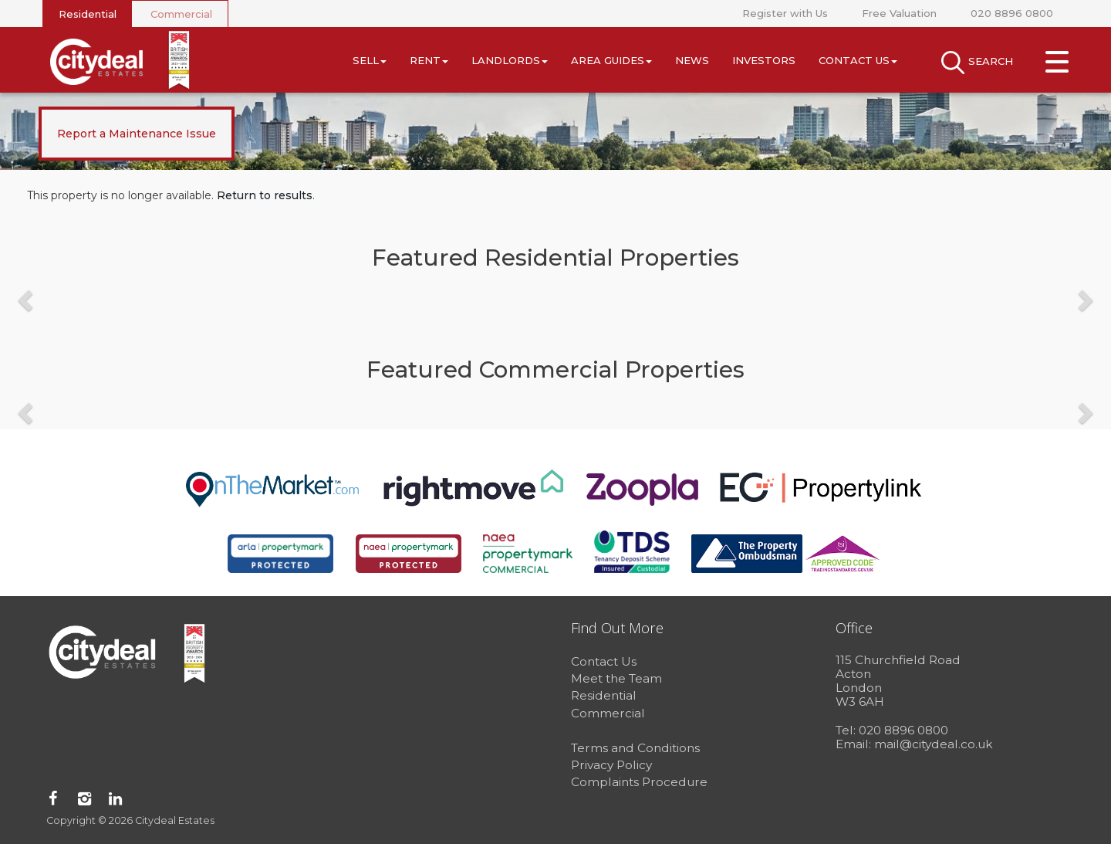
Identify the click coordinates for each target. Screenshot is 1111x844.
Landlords (509, 60)
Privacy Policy (611, 765)
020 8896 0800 (1012, 13)
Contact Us (858, 60)
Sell (370, 60)
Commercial (181, 14)
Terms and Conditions (635, 748)
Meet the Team (616, 678)
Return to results (264, 195)
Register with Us (785, 13)
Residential (88, 14)
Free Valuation (899, 13)
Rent (429, 60)
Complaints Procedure (639, 782)
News (692, 60)
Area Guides (611, 60)
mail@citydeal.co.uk (933, 744)
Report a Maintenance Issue (136, 134)
